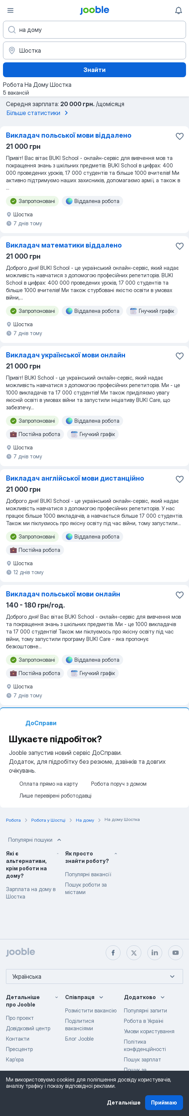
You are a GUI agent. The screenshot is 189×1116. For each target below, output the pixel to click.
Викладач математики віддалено (64, 245)
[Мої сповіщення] (178, 10)
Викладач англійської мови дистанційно (75, 478)
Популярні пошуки (35, 840)
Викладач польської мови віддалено (68, 135)
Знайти (94, 69)
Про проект (20, 1018)
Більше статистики (39, 112)
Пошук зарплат (142, 1059)
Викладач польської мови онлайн (63, 594)
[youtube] (175, 952)
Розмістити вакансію (90, 1010)
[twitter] (133, 952)
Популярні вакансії (88, 874)
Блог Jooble (79, 1038)
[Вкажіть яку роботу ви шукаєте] (94, 30)
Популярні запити (145, 1010)
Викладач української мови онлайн (65, 355)
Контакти (17, 1038)
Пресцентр (19, 1049)
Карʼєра (15, 1059)
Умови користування (149, 1031)
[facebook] (113, 952)
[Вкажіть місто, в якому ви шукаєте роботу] (94, 50)
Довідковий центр (28, 1028)
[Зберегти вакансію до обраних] (179, 136)
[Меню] (10, 10)
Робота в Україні (143, 1021)
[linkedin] (154, 952)
